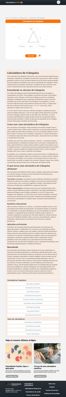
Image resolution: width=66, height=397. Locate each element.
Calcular (31, 56)
